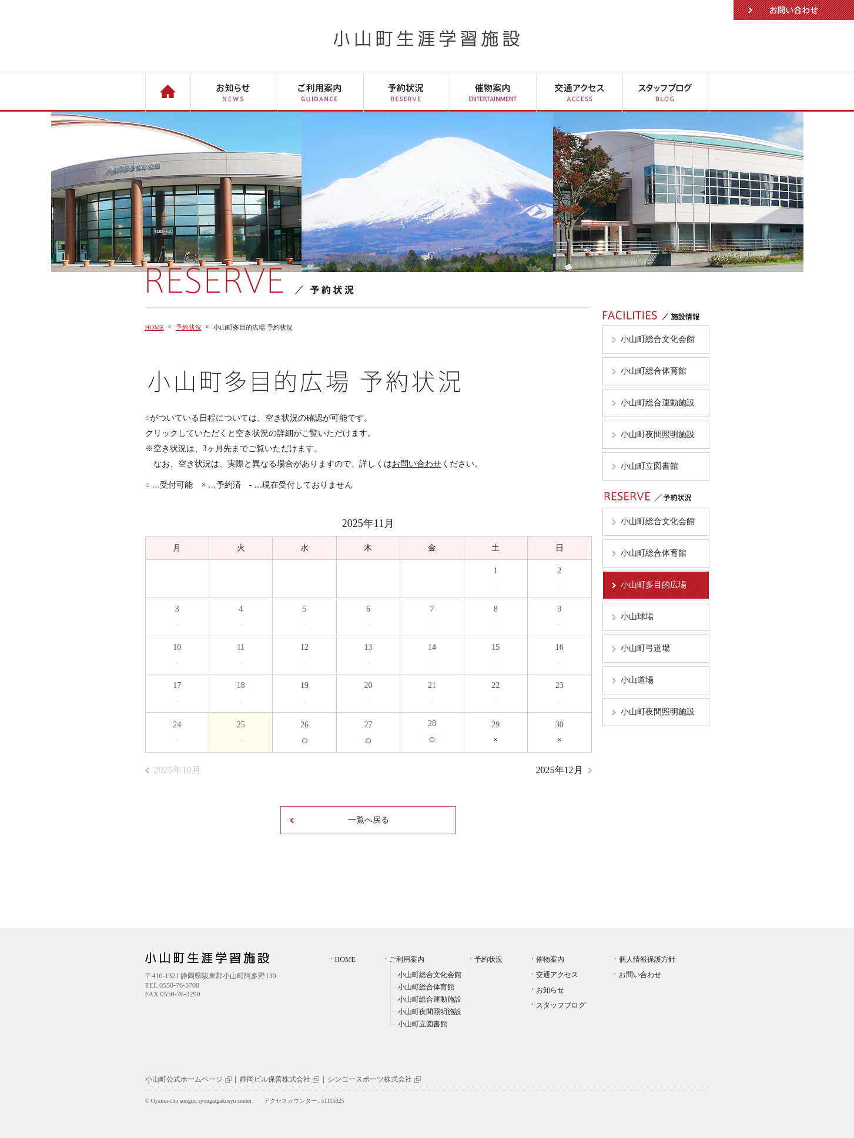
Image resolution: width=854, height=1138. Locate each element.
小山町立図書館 (422, 1024)
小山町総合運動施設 (429, 999)
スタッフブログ (560, 1005)
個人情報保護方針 (647, 959)
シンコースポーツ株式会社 (369, 1079)
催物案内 (550, 959)
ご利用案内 (406, 959)
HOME (154, 327)
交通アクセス (557, 975)
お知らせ (550, 990)
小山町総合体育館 (426, 987)
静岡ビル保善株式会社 (275, 1079)
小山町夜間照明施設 (429, 1012)
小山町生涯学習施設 (427, 38)
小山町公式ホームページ (184, 1079)
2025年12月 (559, 770)
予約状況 (189, 327)
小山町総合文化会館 (429, 975)
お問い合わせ (794, 10)
